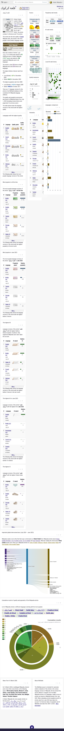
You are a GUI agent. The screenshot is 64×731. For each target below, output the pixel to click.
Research (44, 2)
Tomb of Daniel (33, 542)
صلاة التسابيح (14, 703)
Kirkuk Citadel (19, 610)
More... (13, 172)
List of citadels (26, 541)
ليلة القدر (7, 703)
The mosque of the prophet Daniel (10, 544)
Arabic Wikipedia (56, 2)
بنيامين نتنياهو (22, 703)
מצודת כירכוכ (38, 613)
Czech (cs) (8, 439)
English (4, 2)
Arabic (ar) (8, 423)
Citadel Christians (6, 541)
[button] (18, 15)
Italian (34, 178)
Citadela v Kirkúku (10, 616)
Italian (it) (7, 234)
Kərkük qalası (50, 613)
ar (15, 6)
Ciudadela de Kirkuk (25, 613)
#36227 (58, 38)
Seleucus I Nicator (42, 542)
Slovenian (35, 185)
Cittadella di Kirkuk (52, 610)
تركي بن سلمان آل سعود (16, 706)
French (34, 163)
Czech (34, 137)
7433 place (6, 58)
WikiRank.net (60, 6)
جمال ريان (13, 701)
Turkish (34, 192)
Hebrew (35, 171)
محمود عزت (6, 706)
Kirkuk (57, 539)
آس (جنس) (29, 107)
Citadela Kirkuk (22, 616)
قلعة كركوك (8, 610)
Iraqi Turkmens (36, 541)
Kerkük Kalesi (30, 610)
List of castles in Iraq (16, 541)
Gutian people (51, 542)
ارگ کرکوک (40, 610)
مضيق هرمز (14, 704)
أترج (40, 108)
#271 (52, 38)
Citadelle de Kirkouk (10, 613)
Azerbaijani (35, 130)
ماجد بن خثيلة (6, 704)
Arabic (34, 123)
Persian (34, 158)
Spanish (35, 151)
